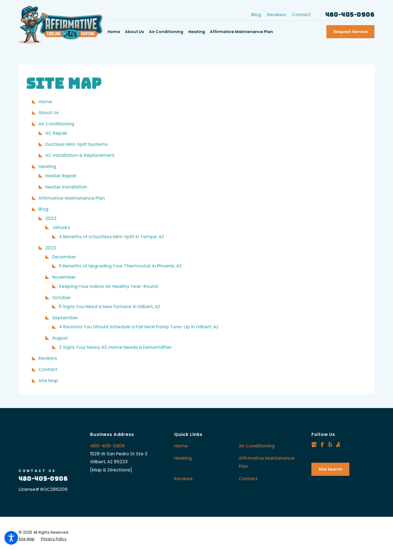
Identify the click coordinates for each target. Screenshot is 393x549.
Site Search (330, 469)
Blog (256, 14)
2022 (50, 248)
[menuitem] (115, 32)
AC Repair (56, 133)
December (64, 257)
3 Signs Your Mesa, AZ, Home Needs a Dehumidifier (115, 347)
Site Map (48, 380)
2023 (50, 218)
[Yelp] (330, 444)
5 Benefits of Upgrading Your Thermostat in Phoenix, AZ (120, 266)
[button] (11, 538)
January (61, 227)
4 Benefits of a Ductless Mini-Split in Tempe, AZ (111, 237)
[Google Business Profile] (314, 444)
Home (45, 102)
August (60, 338)
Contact (301, 14)
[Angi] (338, 444)
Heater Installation (66, 187)
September (65, 318)
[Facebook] (322, 444)
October (61, 297)
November (64, 277)
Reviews (276, 14)
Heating (47, 166)
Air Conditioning (56, 124)
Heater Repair (60, 176)
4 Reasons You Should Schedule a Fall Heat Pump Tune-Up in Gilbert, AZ (139, 327)
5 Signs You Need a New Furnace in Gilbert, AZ (109, 306)
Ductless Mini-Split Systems (76, 144)
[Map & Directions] (111, 470)
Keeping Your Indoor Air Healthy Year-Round (108, 286)
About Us (48, 113)
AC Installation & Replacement (80, 155)
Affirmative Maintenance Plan (71, 198)
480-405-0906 (350, 14)
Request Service (351, 31)
